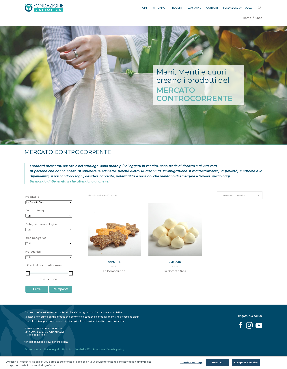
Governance (33, 349)
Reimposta (60, 289)
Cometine (114, 261)
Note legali (51, 349)
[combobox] (239, 195)
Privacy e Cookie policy (108, 349)
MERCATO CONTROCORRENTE (194, 94)
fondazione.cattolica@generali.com (46, 342)
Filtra (37, 289)
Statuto (66, 349)
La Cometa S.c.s (114, 271)
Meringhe (175, 261)
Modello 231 (82, 349)
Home (247, 18)
